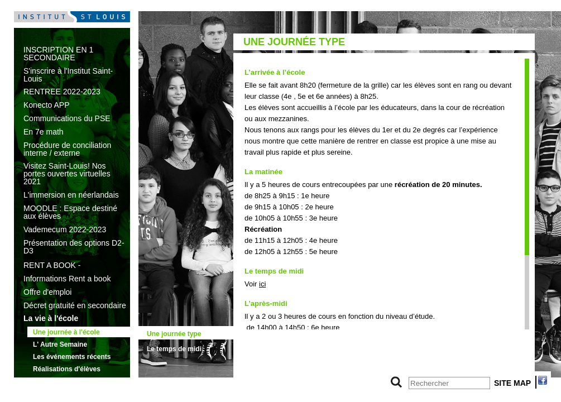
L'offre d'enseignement (62, 381)
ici (262, 284)
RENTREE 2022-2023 (61, 91)
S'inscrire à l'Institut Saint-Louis (68, 74)
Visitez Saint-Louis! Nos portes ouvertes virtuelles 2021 (67, 173)
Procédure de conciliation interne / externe (67, 149)
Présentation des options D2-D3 (73, 246)
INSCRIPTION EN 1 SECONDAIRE (58, 53)
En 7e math (43, 131)
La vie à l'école (50, 318)
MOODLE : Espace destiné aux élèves (70, 212)
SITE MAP (512, 383)
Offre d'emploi (47, 292)
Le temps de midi (174, 349)
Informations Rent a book (67, 278)
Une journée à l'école (66, 332)
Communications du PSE (67, 118)
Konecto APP (46, 104)
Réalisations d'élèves (66, 369)
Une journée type (174, 334)
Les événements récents (72, 357)
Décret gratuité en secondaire (74, 305)
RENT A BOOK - (51, 265)
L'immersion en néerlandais (71, 194)
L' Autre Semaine (60, 344)
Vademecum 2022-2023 (64, 229)
